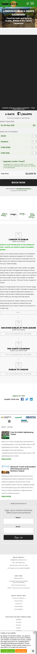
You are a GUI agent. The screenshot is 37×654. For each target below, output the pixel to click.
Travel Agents (18, 609)
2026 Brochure (18, 578)
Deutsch (18, 625)
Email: (18, 526)
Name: (18, 517)
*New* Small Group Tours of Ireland (18, 588)
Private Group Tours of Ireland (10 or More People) (18, 582)
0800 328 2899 (25, 568)
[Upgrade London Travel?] (1, 161)
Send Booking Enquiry (24, 188)
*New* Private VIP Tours (18, 585)
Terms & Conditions (18, 598)
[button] (28, 3)
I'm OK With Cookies (8, 651)
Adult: (3, 136)
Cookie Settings (21, 651)
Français (18, 622)
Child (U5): (5, 153)
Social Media (18, 606)
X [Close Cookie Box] (34, 632)
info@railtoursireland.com (18, 560)
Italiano (18, 628)
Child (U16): (5, 147)
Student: (4, 142)
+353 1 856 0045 (20, 562)
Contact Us (18, 603)
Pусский (18, 619)
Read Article (6, 459)
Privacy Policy (18, 601)
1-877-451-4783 (23, 565)
